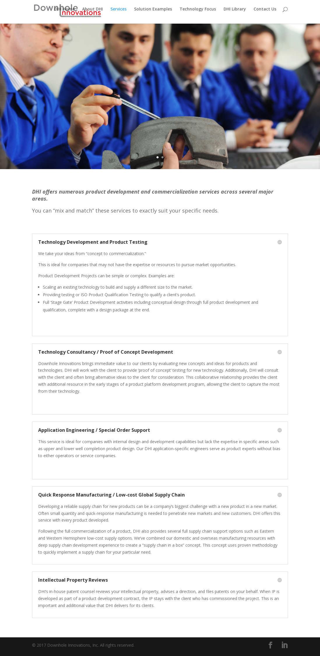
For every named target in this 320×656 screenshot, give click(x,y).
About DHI (92, 12)
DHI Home (64, 12)
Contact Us (265, 12)
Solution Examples (153, 12)
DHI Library (235, 12)
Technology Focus (198, 12)
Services (118, 12)
